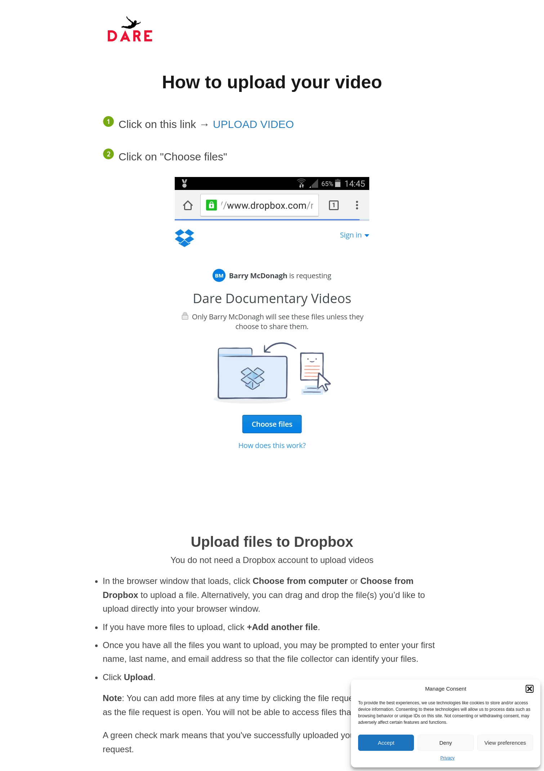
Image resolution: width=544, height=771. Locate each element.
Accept (386, 743)
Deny (445, 743)
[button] (529, 688)
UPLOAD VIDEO (253, 124)
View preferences (505, 743)
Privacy (447, 758)
